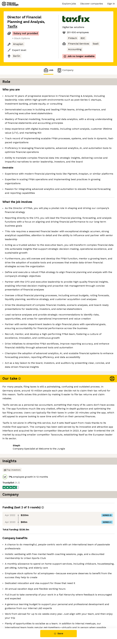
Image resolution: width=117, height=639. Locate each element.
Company (65, 70)
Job (48, 70)
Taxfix (12, 26)
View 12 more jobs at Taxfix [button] (23, 615)
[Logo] (10, 4)
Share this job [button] (15, 609)
